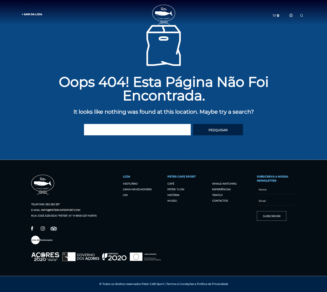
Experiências (221, 189)
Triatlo (217, 195)
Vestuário (130, 183)
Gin (125, 195)
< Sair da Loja (32, 14)
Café (170, 183)
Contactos (220, 200)
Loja (126, 176)
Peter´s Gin (175, 189)
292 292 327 (52, 204)
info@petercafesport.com (60, 210)
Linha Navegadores (137, 189)
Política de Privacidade (212, 284)
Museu (172, 200)
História (173, 195)
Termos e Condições (180, 284)
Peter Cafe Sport (181, 176)
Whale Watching (224, 183)
